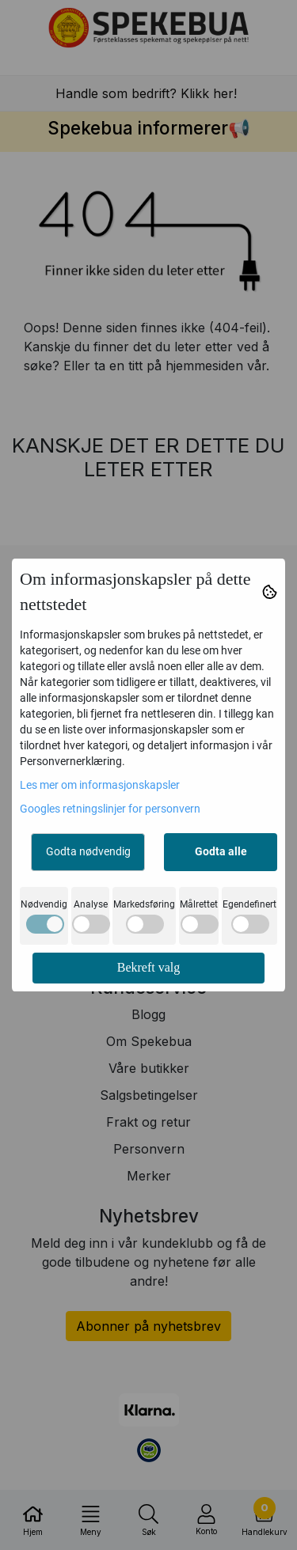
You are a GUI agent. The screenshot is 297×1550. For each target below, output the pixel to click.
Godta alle (221, 851)
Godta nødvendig (88, 851)
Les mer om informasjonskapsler (100, 785)
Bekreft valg (149, 967)
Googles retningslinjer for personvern (110, 808)
